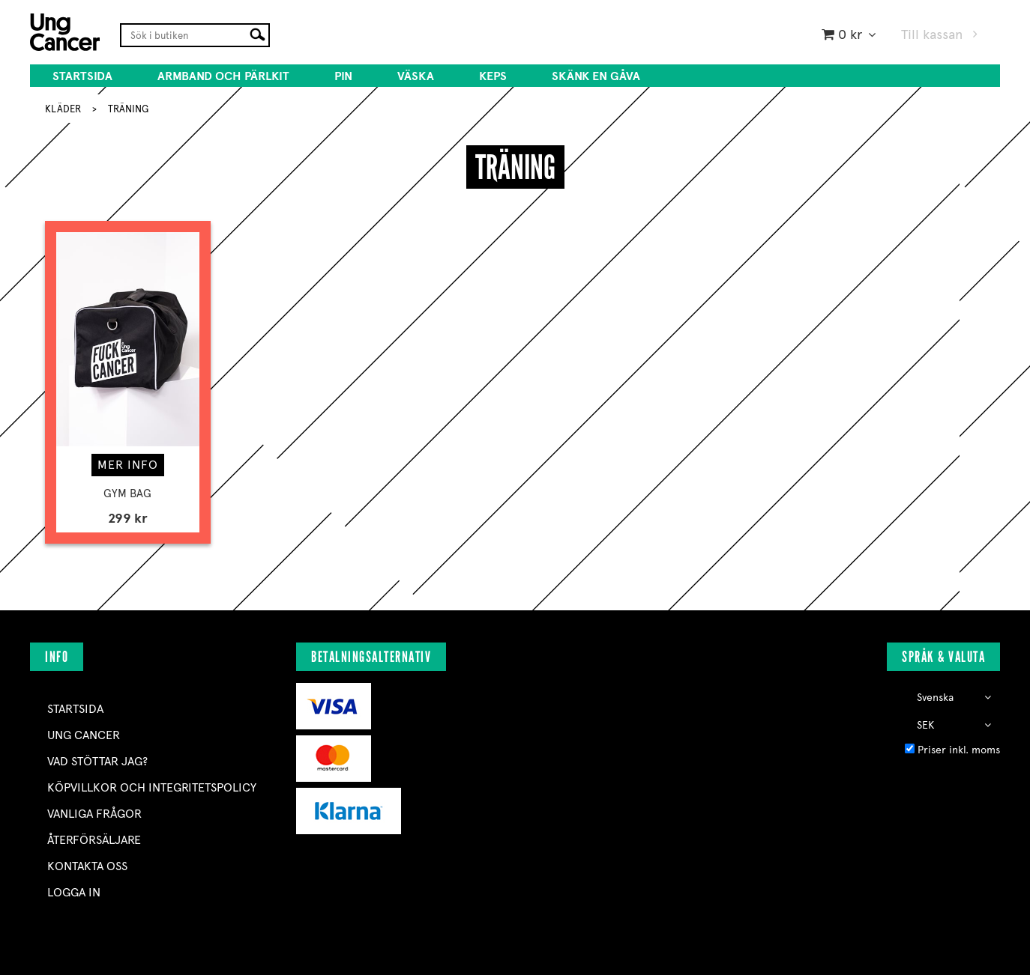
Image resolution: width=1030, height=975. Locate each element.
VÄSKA (415, 76)
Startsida (82, 76)
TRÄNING (128, 109)
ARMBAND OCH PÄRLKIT (223, 76)
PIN (343, 76)
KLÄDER (63, 109)
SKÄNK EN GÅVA (596, 76)
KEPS (493, 76)
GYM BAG (127, 493)
